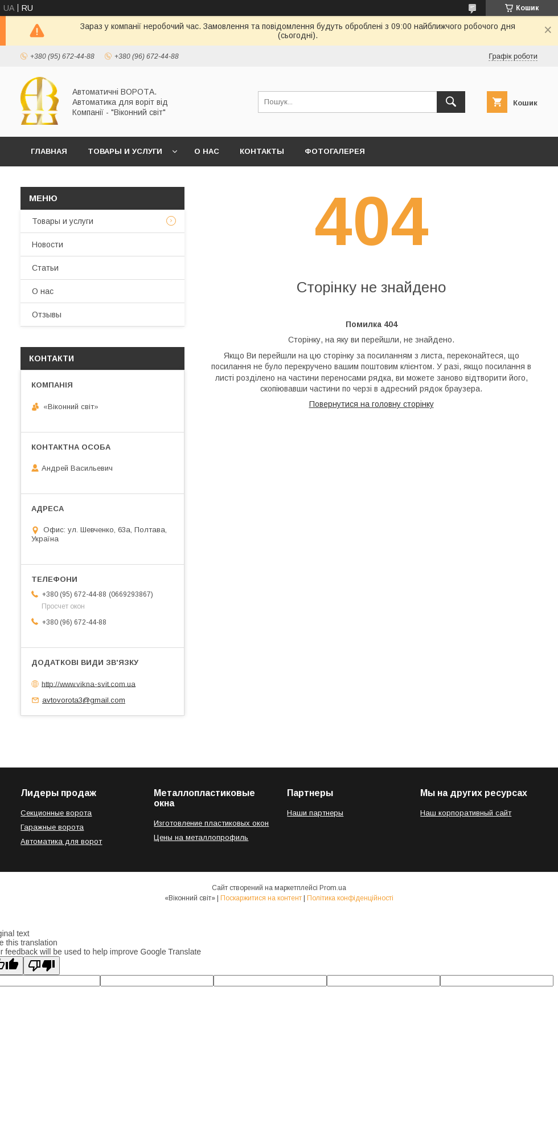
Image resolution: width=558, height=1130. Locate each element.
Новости (47, 244)
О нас (206, 151)
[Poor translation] (41, 965)
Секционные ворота (56, 813)
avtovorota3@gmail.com (83, 700)
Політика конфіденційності (350, 898)
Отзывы (46, 314)
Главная (49, 151)
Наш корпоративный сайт (465, 813)
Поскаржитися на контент (261, 898)
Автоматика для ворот (61, 841)
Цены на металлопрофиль (201, 837)
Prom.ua (332, 888)
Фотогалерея (335, 151)
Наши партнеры (315, 813)
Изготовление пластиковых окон (211, 823)
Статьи (45, 267)
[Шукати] (451, 102)
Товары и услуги (125, 151)
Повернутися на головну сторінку (371, 404)
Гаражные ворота (52, 827)
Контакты (262, 151)
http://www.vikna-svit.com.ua (89, 683)
